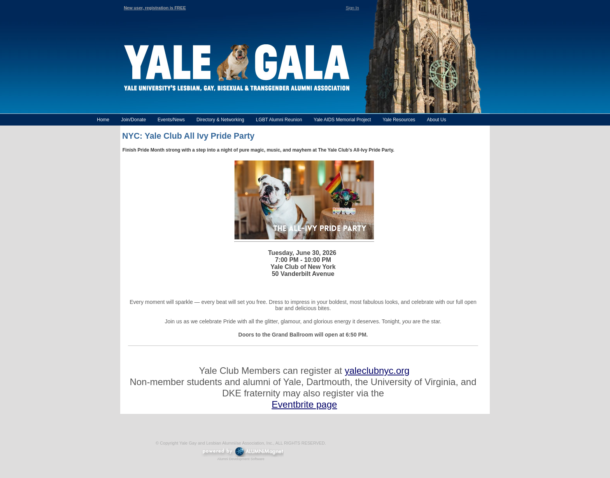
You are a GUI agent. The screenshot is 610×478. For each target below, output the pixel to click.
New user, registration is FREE (155, 7)
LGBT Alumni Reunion (279, 119)
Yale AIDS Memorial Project (342, 119)
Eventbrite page (304, 404)
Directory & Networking (220, 119)
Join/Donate (133, 119)
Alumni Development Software (240, 459)
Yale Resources (398, 119)
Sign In (352, 7)
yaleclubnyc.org (377, 370)
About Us (436, 119)
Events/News (171, 119)
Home (103, 119)
